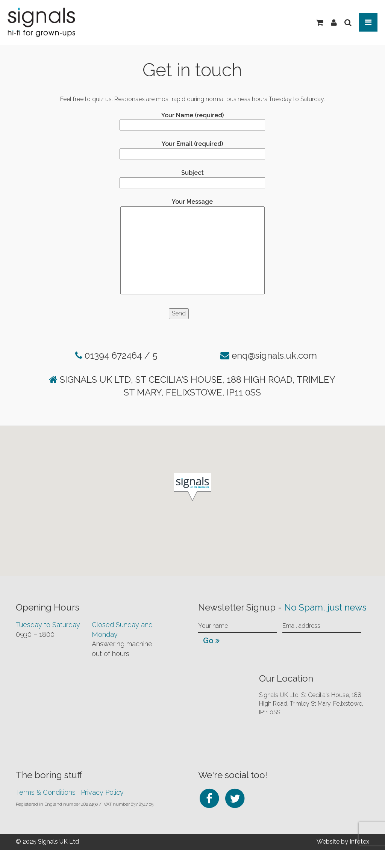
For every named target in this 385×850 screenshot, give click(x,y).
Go (211, 640)
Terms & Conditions (46, 792)
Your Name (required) (192, 120)
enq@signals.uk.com (274, 355)
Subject (192, 177)
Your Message (192, 247)
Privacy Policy (102, 792)
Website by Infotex (343, 841)
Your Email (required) (192, 148)
